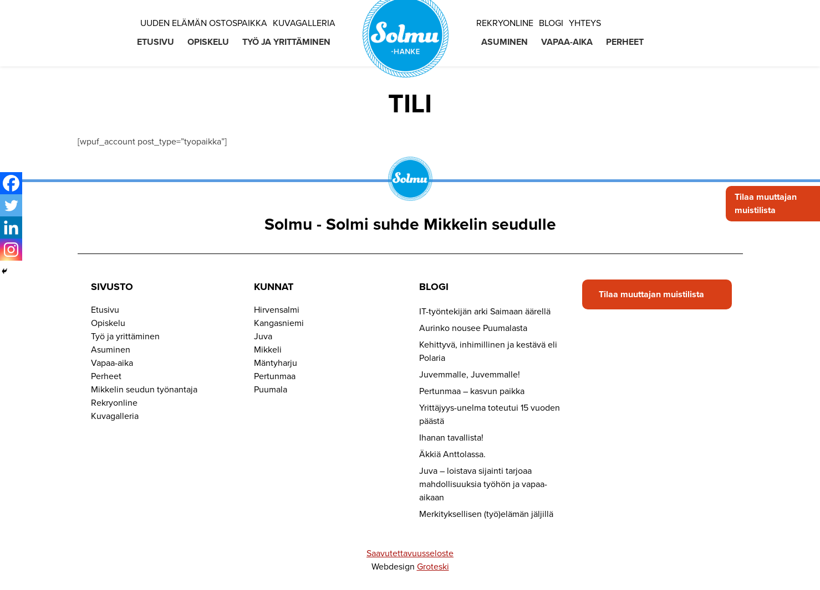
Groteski (433, 566)
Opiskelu (208, 42)
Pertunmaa (275, 376)
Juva (263, 336)
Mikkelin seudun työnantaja (144, 389)
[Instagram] (11, 250)
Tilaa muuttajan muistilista (766, 204)
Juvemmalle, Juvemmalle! (469, 374)
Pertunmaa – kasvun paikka (471, 391)
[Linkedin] (11, 227)
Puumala (270, 389)
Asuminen (504, 42)
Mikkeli (268, 349)
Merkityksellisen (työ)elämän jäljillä (486, 514)
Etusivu (155, 42)
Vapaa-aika (567, 42)
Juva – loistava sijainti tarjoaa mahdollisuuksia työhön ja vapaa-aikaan (483, 484)
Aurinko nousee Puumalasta (473, 328)
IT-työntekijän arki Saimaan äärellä (485, 311)
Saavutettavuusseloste (410, 553)
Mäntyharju (275, 363)
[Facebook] (11, 183)
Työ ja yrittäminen (286, 42)
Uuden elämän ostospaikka (203, 23)
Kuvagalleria (304, 23)
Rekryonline (504, 23)
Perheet (625, 42)
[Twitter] (11, 205)
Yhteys (585, 23)
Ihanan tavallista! (451, 437)
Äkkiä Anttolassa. (452, 454)
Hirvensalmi (276, 309)
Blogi (551, 23)
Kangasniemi (279, 323)
